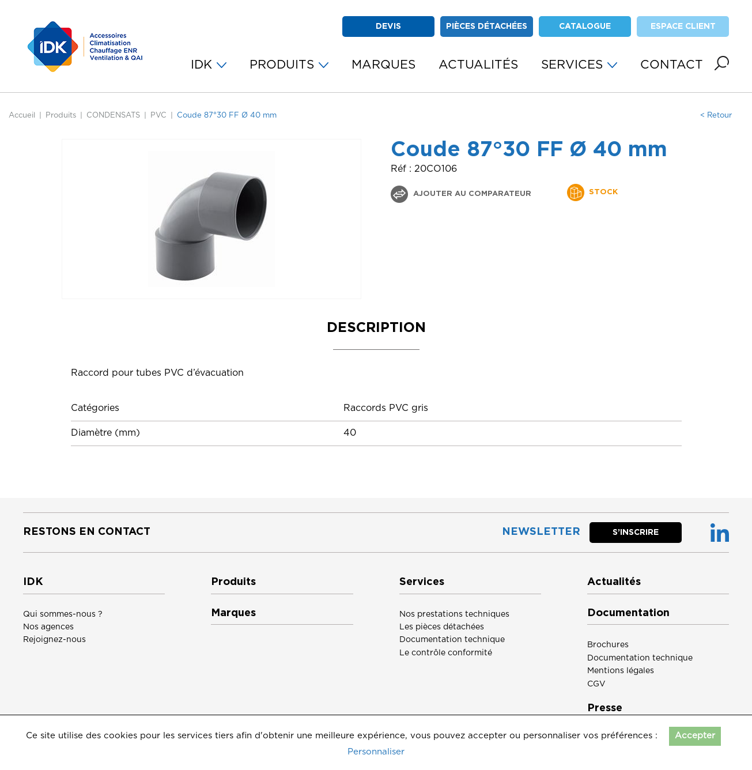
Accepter (695, 735)
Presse (604, 708)
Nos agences (48, 627)
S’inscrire (636, 533)
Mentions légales (620, 671)
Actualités (614, 582)
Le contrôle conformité (445, 653)
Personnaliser (376, 752)
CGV (596, 684)
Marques (233, 613)
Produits (61, 115)
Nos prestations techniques (454, 614)
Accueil (22, 115)
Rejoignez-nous (54, 640)
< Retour (716, 115)
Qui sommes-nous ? (63, 614)
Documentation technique (452, 640)
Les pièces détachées (441, 627)
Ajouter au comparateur (471, 194)
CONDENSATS (113, 115)
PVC (158, 115)
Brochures (608, 645)
